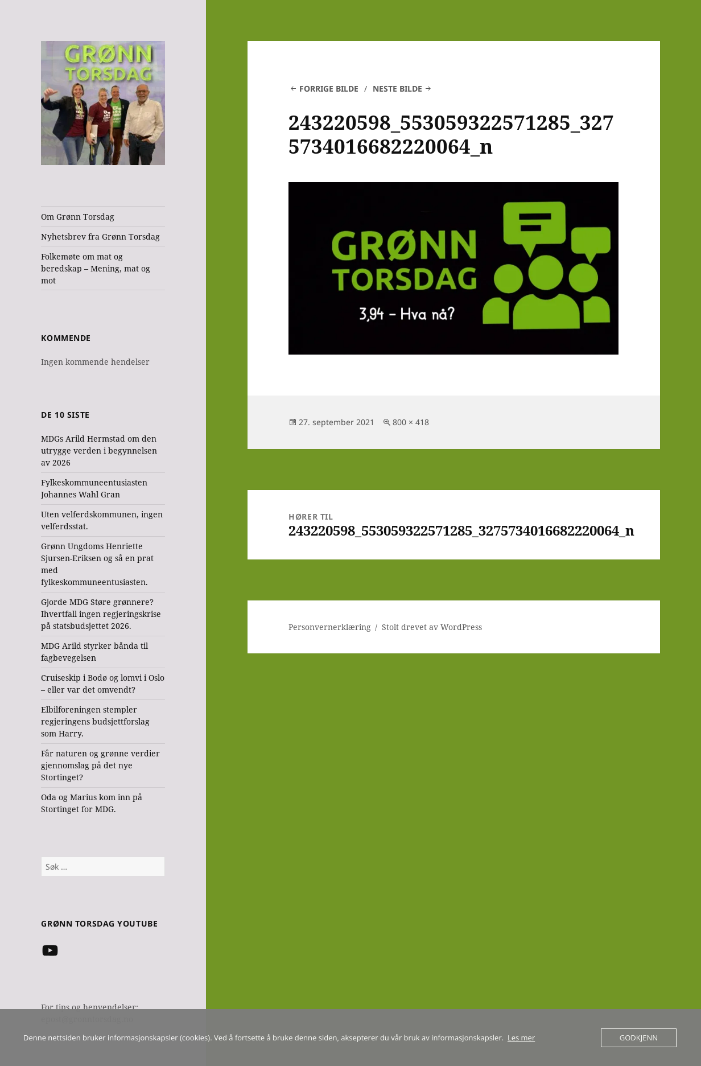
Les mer (521, 1037)
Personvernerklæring (329, 627)
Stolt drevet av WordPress (432, 627)
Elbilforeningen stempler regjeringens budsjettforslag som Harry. (95, 721)
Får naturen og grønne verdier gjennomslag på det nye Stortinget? (100, 765)
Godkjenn (639, 1037)
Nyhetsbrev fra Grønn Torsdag (100, 236)
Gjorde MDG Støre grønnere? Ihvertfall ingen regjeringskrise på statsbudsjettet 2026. (101, 613)
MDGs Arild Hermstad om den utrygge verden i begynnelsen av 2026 (99, 450)
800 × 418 (411, 422)
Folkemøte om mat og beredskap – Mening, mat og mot (95, 268)
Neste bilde (397, 88)
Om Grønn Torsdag (77, 216)
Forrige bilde (328, 88)
